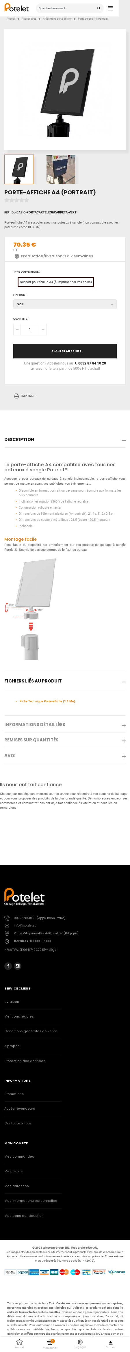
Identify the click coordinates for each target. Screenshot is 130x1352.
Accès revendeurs (19, 1108)
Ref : (7, 212)
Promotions (14, 1094)
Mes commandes (19, 1156)
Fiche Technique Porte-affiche (47, 701)
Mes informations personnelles (30, 1201)
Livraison (11, 1002)
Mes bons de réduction (24, 1216)
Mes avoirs (13, 1171)
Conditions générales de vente (30, 1031)
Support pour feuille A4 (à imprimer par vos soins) (56, 282)
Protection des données (24, 1061)
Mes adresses (16, 1186)
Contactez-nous (18, 1123)
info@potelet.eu (25, 925)
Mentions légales (19, 1016)
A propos (12, 1046)
